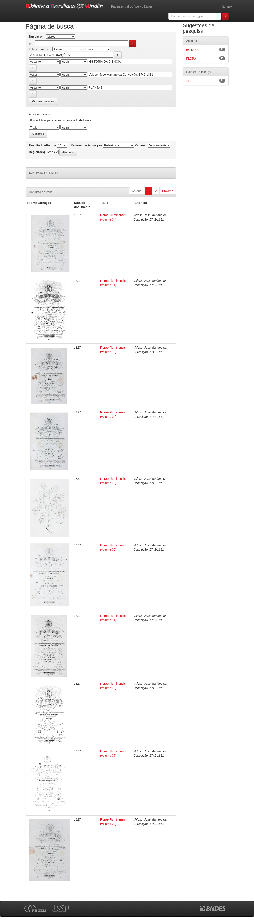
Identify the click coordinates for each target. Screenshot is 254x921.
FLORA (191, 58)
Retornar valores (43, 101)
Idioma (226, 6)
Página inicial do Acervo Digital (130, 6)
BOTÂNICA (194, 49)
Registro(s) (37, 152)
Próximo (167, 191)
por (31, 43)
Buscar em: (37, 36)
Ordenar (141, 145)
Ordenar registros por (86, 145)
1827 (189, 81)
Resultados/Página (42, 145)
